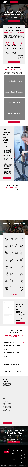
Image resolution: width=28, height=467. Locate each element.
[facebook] (17, 320)
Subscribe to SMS (5, 401)
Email (4, 395)
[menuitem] (14, 452)
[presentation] (8, 419)
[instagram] (19, 320)
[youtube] (20, 320)
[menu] (26, 1)
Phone (4, 398)
